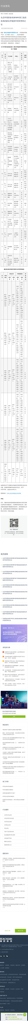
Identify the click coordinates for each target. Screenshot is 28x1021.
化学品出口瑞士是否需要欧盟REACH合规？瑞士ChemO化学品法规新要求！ (14, 738)
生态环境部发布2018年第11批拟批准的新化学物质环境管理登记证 (15, 579)
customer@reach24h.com (15, 1019)
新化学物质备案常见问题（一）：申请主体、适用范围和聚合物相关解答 (14, 772)
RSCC (8, 1003)
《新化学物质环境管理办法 (10, 32)
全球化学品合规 (8, 815)
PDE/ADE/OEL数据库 (5, 1001)
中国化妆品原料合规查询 (16, 1001)
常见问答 (12, 989)
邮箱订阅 (7, 930)
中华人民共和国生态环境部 (14, 493)
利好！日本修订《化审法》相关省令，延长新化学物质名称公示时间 (15, 684)
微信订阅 (20, 930)
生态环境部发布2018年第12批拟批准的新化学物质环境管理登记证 (15, 612)
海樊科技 (2, 1010)
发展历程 (12, 965)
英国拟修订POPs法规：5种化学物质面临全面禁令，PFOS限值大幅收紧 (15, 661)
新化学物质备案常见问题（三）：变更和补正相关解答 (14, 743)
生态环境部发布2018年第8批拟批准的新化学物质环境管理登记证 (15, 572)
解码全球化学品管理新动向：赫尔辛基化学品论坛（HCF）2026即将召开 (15, 675)
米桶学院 (2, 991)
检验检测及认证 (8, 844)
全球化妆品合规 (8, 821)
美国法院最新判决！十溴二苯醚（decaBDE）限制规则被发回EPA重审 (14, 885)
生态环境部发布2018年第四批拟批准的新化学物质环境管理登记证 (15, 599)
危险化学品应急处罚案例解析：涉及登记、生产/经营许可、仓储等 (14, 872)
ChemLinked (3, 998)
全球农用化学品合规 (9, 818)
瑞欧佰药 (7, 1010)
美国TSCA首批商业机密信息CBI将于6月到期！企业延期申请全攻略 (14, 905)
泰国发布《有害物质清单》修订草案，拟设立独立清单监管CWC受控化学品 (14, 892)
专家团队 (7, 965)
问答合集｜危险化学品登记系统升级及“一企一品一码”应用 (14, 757)
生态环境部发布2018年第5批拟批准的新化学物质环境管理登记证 (15, 586)
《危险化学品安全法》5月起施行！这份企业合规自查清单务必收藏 (15, 680)
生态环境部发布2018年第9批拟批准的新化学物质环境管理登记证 (15, 606)
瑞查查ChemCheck (11, 998)
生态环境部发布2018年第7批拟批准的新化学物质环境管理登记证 (15, 559)
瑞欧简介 (2, 965)
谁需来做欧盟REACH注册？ (9, 793)
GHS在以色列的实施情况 (8, 796)
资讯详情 (11, 13)
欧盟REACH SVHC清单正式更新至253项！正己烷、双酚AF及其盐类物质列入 (13, 748)
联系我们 (7, 968)
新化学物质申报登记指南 (7, 28)
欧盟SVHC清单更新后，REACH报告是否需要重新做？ (13, 800)
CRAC (22, 989)
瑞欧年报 (18, 965)
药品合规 (6, 828)
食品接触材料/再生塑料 (9, 834)
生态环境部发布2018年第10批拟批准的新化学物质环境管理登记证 (15, 565)
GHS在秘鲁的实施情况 (8, 789)
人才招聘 (2, 968)
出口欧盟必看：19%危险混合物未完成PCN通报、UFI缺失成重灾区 (14, 671)
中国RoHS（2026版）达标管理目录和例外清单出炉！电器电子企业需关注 (14, 859)
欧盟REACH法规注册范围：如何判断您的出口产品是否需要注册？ (15, 652)
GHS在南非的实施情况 (8, 786)
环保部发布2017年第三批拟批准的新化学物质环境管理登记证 (15, 619)
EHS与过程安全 (7, 841)
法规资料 (7, 989)
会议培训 (18, 989)
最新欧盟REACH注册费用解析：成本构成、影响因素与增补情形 (15, 666)
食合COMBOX (3, 1003)
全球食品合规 (7, 825)
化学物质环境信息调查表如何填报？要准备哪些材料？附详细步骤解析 (14, 762)
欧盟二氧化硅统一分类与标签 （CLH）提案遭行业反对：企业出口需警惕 (14, 878)
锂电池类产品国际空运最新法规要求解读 (12, 729)
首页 (2, 13)
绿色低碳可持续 (8, 838)
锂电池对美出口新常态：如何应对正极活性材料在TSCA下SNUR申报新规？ (14, 898)
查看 (14, 716)
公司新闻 (23, 965)
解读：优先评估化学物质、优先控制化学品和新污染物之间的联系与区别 (14, 733)
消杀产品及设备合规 (9, 831)
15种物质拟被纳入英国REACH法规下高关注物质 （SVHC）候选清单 (15, 657)
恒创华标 (12, 1010)
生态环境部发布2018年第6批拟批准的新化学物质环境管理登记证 (15, 592)
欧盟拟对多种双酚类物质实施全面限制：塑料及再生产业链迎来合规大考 (14, 865)
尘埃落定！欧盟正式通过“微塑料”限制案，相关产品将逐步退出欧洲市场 (14, 753)
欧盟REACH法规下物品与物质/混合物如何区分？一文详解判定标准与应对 (14, 767)
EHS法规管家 (20, 998)
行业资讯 (6, 13)
